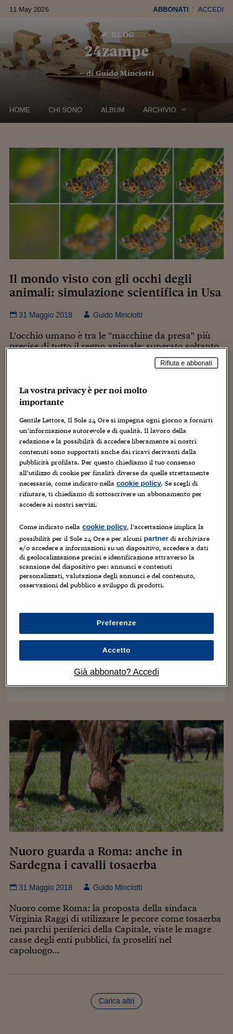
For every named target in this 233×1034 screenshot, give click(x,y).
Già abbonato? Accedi (116, 672)
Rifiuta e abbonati (186, 363)
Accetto (117, 650)
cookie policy (138, 483)
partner (156, 538)
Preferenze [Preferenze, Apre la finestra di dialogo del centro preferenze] (117, 622)
